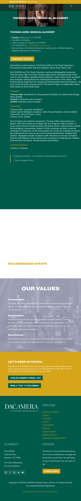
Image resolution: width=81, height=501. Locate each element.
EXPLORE (46, 418)
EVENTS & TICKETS (50, 412)
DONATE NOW (49, 432)
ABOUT (45, 415)
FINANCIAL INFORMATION (54, 438)
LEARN (45, 422)
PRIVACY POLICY (49, 435)
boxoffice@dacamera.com (38, 46)
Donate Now (51, 471)
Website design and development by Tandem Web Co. (40, 492)
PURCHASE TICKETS (22, 59)
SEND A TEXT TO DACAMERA (24, 385)
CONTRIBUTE (48, 425)
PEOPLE (46, 428)
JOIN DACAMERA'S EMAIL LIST (25, 378)
